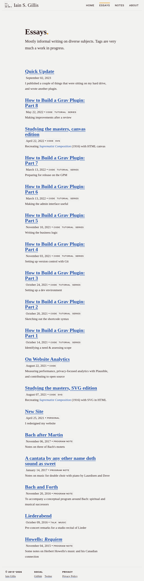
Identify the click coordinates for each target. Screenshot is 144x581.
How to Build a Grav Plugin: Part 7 (55, 160)
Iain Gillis (10, 576)
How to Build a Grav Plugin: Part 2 (55, 304)
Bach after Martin (44, 434)
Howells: (43, 539)
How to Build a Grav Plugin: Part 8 (55, 102)
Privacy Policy (70, 576)
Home (90, 5)
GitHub (38, 576)
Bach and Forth (41, 487)
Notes (119, 5)
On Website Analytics (47, 359)
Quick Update (39, 71)
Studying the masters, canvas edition (55, 131)
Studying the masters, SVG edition (61, 388)
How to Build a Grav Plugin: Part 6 (55, 189)
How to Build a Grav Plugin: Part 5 (55, 217)
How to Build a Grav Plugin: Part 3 (55, 275)
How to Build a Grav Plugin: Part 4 (55, 246)
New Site (34, 411)
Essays (104, 5)
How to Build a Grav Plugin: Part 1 (55, 333)
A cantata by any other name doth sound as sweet (60, 460)
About (134, 5)
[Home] (21, 5)
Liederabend (38, 515)
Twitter (48, 576)
